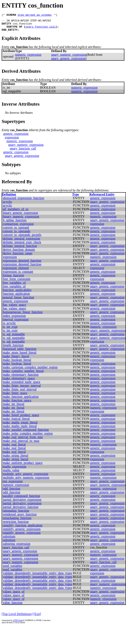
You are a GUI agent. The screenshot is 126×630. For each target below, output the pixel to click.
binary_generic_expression (20, 216)
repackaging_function (17, 521)
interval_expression (15, 322)
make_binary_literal (16, 359)
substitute (9, 539)
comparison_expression (18, 227)
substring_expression (16, 546)
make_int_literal (13, 407)
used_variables (12, 569)
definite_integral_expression (21, 241)
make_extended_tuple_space (21, 385)
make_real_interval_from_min (23, 440)
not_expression (13, 484)
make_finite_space (15, 396)
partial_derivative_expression (22, 502)
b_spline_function (15, 223)
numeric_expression (28, 57)
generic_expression (16, 137)
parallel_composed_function (21, 499)
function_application (16, 296)
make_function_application (21, 399)
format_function (13, 278)
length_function (13, 348)
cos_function (22, 25)
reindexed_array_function (19, 517)
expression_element (16, 271)
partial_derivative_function (20, 510)
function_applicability (17, 293)
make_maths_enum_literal (20, 425)
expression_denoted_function (22, 263)
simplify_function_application (22, 528)
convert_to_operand (16, 230)
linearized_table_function (19, 352)
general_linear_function (18, 300)
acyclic (7, 205)
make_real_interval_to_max (21, 444)
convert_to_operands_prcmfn (22, 238)
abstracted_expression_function (23, 201)
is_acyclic (9, 326)
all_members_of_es (15, 212)
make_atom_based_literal (19, 355)
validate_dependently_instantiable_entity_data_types (37, 576)
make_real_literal (14, 447)
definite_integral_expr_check (22, 245)
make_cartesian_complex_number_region (30, 370)
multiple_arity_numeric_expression (26, 480)
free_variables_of (14, 285)
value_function (12, 605)
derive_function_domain (19, 252)
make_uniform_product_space (23, 466)
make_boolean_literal (17, 363)
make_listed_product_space (21, 418)
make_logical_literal (16, 421)
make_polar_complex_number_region (28, 436)
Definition (9, 197)
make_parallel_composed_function (26, 433)
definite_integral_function (20, 249)
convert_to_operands (16, 234)
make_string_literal (15, 458)
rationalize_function (16, 513)
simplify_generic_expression (22, 532)
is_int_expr (10, 330)
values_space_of (13, 594)
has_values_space (14, 307)
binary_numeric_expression (21, 219)
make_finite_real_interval (19, 392)
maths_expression (14, 469)
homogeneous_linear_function (23, 315)
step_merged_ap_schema (34, 15)
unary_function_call (40, 29)
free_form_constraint (16, 282)
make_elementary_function (21, 377)
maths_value (11, 473)
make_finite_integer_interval (22, 388)
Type (75, 197)
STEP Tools (18, 623)
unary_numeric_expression (68, 57)
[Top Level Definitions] (17, 617)
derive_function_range (17, 256)
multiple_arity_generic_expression (25, 477)
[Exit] (37, 617)
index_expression (14, 319)
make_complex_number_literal (23, 374)
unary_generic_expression (68, 61)
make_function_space (17, 403)
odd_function (11, 491)
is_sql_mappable (14, 337)
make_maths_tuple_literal (20, 429)
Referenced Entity (102, 197)
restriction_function (16, 524)
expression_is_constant (18, 274)
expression (12, 140)
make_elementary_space (19, 381)
